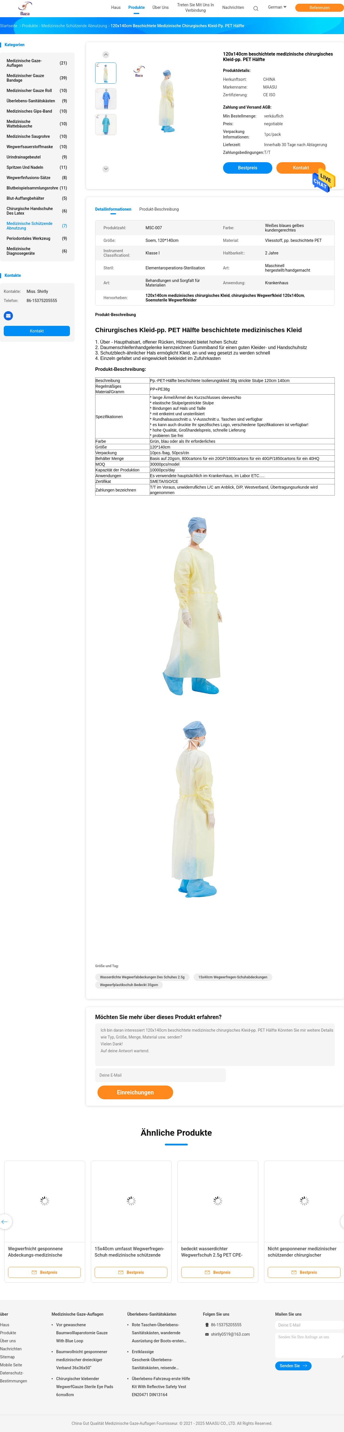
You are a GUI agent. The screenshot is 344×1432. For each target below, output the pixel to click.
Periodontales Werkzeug (37, 238)
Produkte (8, 1333)
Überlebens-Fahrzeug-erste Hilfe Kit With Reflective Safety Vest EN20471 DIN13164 (161, 1386)
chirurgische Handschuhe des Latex (37, 211)
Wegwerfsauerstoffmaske (37, 147)
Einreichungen (135, 1092)
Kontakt (37, 331)
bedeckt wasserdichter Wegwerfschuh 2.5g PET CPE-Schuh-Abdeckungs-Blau (212, 1255)
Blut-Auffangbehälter (37, 198)
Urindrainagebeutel (37, 157)
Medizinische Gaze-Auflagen (37, 63)
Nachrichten (11, 1349)
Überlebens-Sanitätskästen (37, 101)
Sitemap (7, 1357)
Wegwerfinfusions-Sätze (37, 178)
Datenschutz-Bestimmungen (13, 1377)
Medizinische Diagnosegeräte (37, 251)
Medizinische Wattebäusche (37, 123)
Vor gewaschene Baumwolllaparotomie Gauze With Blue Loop (82, 1333)
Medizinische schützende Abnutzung (37, 225)
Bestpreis (247, 168)
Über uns (8, 1341)
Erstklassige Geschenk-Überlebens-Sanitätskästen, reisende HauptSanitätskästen (154, 1360)
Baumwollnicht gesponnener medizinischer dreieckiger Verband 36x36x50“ (81, 1359)
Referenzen (320, 7)
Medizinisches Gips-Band (37, 111)
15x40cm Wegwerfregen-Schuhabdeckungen (232, 977)
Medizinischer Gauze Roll (37, 90)
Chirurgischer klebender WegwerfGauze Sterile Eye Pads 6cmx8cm (84, 1386)
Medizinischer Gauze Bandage (37, 78)
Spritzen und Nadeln (37, 167)
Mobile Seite (11, 1365)
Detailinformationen (113, 209)
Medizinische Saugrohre (37, 136)
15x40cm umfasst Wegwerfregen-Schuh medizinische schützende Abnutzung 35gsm (129, 1255)
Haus (4, 1325)
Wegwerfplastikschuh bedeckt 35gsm (129, 985)
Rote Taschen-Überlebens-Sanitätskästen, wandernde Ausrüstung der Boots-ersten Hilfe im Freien (158, 1334)
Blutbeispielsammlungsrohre (37, 188)
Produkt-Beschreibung (159, 209)
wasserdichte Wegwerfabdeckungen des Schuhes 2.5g (142, 977)
